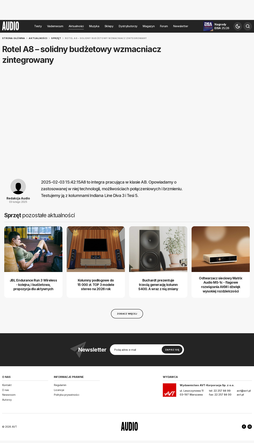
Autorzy (7, 399)
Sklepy (109, 26)
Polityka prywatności (66, 394)
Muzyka (94, 26)
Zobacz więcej (127, 313)
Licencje (59, 389)
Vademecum (55, 26)
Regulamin (60, 385)
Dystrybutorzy (128, 26)
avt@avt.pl (244, 390)
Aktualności (76, 26)
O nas (5, 389)
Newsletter (180, 26)
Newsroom (9, 394)
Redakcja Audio (18, 198)
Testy (38, 26)
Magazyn (149, 26)
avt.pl (240, 394)
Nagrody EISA (221, 26)
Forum (164, 26)
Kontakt (7, 385)
